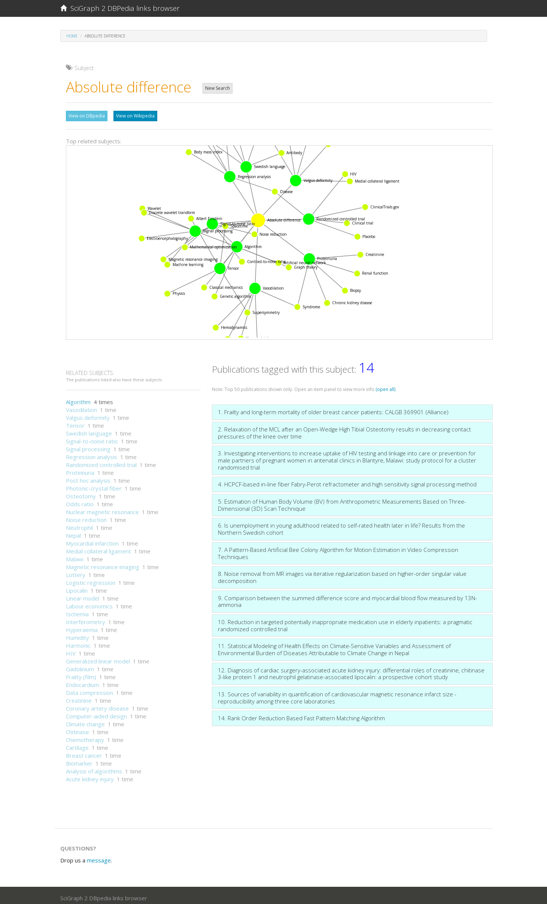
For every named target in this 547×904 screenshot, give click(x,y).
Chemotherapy (85, 736)
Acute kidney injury (90, 775)
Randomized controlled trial (101, 461)
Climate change (85, 720)
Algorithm (78, 398)
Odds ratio (80, 500)
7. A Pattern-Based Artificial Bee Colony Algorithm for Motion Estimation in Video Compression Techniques (338, 549)
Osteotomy (81, 492)
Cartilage (77, 744)
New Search (217, 88)
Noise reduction (86, 516)
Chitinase (77, 728)
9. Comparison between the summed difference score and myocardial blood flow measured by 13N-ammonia (347, 597)
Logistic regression (90, 579)
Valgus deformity (88, 414)
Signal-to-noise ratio (92, 437)
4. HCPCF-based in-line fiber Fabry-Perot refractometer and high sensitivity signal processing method (347, 480)
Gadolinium (80, 665)
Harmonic (78, 641)
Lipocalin (77, 586)
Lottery (75, 571)
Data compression (89, 689)
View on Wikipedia (135, 116)
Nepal (73, 531)
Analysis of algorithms (94, 767)
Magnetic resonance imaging (102, 563)
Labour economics (89, 602)
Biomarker (79, 759)
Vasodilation (81, 406)
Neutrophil (79, 524)
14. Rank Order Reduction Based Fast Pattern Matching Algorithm (301, 714)
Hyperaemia (82, 626)
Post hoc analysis (88, 476)
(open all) (385, 385)
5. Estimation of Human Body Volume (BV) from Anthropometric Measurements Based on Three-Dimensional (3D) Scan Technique (342, 501)
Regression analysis (91, 453)
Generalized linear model (98, 657)
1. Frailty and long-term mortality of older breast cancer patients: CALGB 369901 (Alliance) (333, 408)
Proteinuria (80, 469)
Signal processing (88, 445)
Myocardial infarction (92, 539)
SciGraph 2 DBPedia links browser (120, 8)
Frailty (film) (81, 673)
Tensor (75, 421)
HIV (71, 649)
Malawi (74, 555)
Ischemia (77, 610)
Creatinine (79, 696)
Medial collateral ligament (98, 547)
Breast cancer (84, 751)
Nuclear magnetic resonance (102, 508)
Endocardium (82, 681)
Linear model (82, 594)
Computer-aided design (96, 712)
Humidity (77, 634)
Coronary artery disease (97, 704)
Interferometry (85, 618)
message (99, 856)
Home (72, 36)
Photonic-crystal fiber (94, 484)
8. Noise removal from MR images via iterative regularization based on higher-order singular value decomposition (342, 573)
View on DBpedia (87, 116)
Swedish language (89, 429)
